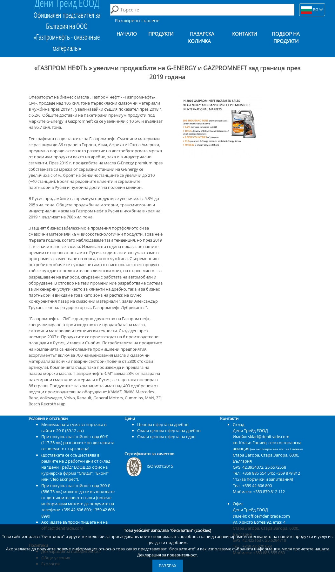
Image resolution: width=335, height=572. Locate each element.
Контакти (244, 34)
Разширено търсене (137, 20)
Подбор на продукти (286, 38)
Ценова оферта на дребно (163, 424)
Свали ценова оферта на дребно (169, 430)
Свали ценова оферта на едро (166, 436)
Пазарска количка (201, 38)
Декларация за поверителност (167, 555)
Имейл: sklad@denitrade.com (261, 436)
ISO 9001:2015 (148, 466)
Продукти (160, 34)
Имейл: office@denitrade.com (261, 516)
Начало (127, 34)
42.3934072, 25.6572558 (264, 467)
